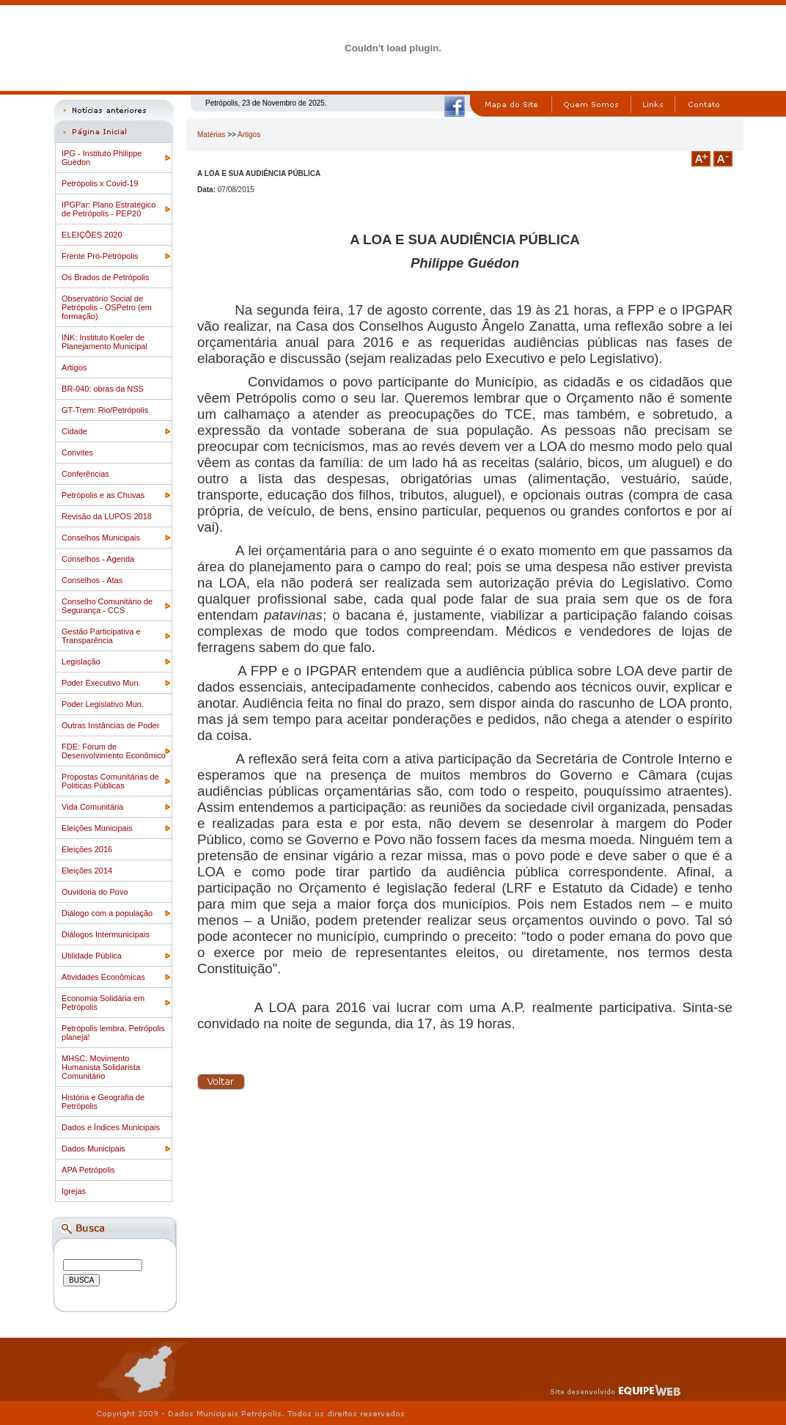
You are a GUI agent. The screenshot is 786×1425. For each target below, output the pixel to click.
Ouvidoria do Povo (95, 891)
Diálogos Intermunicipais (106, 934)
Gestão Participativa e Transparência (101, 636)
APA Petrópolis (88, 1169)
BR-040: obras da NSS (103, 388)
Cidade (74, 431)
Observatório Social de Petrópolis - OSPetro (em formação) (107, 307)
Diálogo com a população (107, 913)
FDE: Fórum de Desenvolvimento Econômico (114, 751)
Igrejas (74, 1191)
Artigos (74, 367)
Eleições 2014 (87, 870)
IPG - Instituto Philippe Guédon (102, 157)
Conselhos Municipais (101, 537)
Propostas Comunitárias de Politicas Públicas (110, 781)
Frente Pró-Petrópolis (100, 256)
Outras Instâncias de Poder (110, 725)
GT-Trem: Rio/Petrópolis (105, 410)
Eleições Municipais (97, 828)
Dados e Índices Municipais (111, 1127)
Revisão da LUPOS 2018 (107, 516)
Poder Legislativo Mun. (103, 704)
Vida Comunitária (92, 806)
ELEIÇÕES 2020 (92, 234)
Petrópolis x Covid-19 (100, 183)
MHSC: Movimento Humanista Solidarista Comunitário (101, 1067)
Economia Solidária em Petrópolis (103, 1002)
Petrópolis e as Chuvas (103, 495)
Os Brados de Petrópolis (105, 277)
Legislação (81, 661)
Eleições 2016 (87, 849)
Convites (77, 452)
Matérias (211, 135)
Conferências (85, 473)
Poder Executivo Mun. (101, 682)
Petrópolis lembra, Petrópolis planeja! (113, 1032)
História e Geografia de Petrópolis (103, 1101)
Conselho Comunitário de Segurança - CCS (107, 606)
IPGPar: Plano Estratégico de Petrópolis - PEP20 (108, 209)
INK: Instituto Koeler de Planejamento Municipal (104, 342)
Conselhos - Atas (92, 580)
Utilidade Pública (92, 955)
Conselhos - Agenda (98, 558)
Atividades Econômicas (103, 976)
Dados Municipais (93, 1148)
